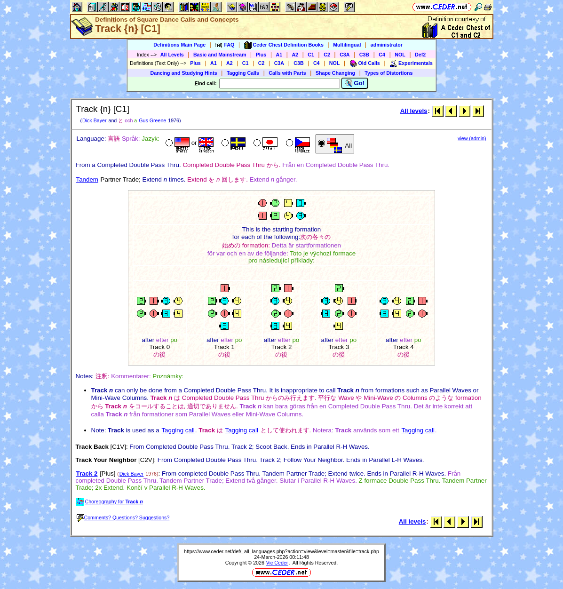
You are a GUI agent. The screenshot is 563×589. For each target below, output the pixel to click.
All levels (414, 110)
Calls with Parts (287, 73)
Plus (261, 54)
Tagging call (177, 430)
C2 (327, 54)
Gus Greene (152, 120)
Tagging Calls (243, 73)
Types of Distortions (388, 73)
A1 (279, 54)
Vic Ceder (277, 562)
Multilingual (347, 45)
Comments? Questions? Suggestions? (123, 517)
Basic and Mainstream (219, 54)
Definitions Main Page (179, 45)
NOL (400, 54)
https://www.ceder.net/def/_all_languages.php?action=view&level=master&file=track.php (281, 551)
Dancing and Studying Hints (184, 73)
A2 (295, 54)
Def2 (420, 54)
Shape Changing (335, 73)
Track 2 (87, 473)
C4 (382, 54)
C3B (364, 54)
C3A (344, 54)
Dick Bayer (94, 120)
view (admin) (472, 138)
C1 (311, 54)
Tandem (87, 179)
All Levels (172, 54)
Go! (355, 83)
